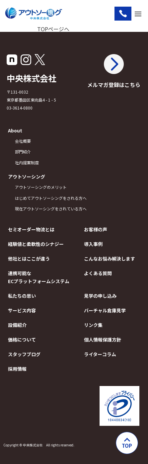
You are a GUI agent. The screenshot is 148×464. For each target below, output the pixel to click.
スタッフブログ (24, 354)
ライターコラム (100, 354)
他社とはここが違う (29, 258)
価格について (22, 339)
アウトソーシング (26, 176)
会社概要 (23, 141)
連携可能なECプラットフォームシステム (38, 277)
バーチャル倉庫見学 (105, 310)
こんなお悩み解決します (109, 258)
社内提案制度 (27, 162)
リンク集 (93, 325)
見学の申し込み (100, 295)
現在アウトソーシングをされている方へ (42, 208)
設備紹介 (17, 325)
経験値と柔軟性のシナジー (36, 244)
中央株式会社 (31, 78)
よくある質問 (98, 273)
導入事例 (93, 244)
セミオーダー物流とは (31, 229)
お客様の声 (95, 229)
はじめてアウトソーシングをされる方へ (51, 198)
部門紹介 (23, 151)
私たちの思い (22, 295)
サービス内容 (22, 310)
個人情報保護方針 (102, 339)
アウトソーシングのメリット (41, 187)
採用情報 (17, 368)
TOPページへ (53, 29)
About (15, 130)
